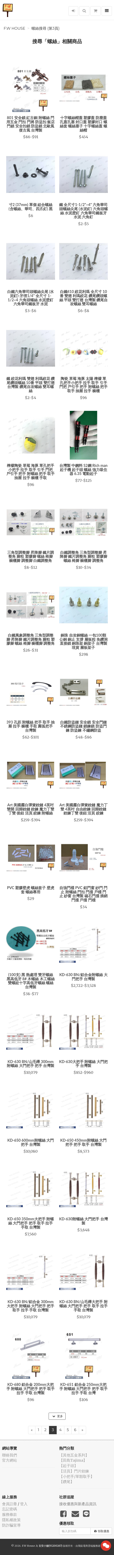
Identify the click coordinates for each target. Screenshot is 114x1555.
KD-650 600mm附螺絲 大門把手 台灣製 (30, 1142)
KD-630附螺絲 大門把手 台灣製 (83, 1221)
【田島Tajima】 (73, 1460)
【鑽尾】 (66, 1481)
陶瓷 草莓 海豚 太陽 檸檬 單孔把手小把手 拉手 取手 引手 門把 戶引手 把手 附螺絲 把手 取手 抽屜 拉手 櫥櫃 (83, 384)
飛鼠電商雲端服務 (88, 1545)
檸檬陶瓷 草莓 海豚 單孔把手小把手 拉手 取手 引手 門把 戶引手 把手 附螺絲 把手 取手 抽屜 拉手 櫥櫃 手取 (30, 471)
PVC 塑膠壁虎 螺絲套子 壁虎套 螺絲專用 (30, 889)
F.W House (14, 28)
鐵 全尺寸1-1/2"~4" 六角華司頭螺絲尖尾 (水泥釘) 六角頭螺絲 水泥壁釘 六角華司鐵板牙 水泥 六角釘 (83, 210)
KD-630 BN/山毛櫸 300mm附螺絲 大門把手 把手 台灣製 (30, 1063)
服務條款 (9, 1514)
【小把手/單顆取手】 (76, 1476)
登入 (24, 1503)
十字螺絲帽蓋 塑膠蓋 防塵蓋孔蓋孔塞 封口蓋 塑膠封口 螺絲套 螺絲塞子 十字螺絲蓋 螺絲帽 (83, 123)
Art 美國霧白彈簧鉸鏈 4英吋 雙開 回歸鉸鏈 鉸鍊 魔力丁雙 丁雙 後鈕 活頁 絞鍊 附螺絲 (30, 809)
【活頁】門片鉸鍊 (74, 1471)
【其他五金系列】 (74, 1455)
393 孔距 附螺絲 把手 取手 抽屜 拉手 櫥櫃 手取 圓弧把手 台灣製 (30, 726)
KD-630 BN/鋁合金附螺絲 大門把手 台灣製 (83, 976)
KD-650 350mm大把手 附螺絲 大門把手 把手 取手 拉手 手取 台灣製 (30, 1223)
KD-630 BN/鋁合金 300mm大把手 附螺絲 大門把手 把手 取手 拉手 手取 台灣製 (30, 1305)
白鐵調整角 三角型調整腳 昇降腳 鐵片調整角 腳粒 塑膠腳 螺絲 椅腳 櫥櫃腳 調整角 (83, 556)
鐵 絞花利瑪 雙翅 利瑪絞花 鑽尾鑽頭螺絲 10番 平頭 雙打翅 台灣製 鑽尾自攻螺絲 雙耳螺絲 (30, 384)
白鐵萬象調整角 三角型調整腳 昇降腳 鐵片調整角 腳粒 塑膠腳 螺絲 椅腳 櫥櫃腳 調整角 (30, 639)
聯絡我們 (9, 1455)
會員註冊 (9, 1503)
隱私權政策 (11, 1519)
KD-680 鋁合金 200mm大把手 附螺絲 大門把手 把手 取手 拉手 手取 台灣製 (30, 1388)
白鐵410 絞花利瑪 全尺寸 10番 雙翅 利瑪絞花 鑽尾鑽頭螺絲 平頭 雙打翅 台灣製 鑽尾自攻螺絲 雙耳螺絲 (83, 297)
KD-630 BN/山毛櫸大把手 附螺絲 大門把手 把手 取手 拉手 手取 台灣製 (83, 1305)
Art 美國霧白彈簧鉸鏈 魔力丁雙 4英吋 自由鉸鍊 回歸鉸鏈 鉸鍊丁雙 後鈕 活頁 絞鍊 (83, 809)
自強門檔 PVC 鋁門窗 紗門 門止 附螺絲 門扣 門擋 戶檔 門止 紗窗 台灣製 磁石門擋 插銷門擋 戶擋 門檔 (83, 893)
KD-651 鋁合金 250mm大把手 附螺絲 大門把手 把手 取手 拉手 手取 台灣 (83, 1388)
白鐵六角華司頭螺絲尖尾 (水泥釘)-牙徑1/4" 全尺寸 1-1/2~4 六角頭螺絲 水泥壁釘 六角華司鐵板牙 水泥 (30, 297)
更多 (57, 1416)
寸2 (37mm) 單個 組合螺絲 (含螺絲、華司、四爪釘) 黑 (31, 206)
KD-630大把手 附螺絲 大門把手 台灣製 (83, 1063)
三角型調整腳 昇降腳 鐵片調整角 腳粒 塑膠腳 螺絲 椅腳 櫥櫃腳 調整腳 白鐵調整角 (30, 556)
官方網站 (9, 1460)
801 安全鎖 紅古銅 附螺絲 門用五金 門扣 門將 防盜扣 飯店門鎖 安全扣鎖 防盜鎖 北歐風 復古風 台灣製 (30, 123)
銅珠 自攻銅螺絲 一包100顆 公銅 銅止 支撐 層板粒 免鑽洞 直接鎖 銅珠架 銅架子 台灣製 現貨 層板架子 (83, 641)
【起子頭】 (68, 1465)
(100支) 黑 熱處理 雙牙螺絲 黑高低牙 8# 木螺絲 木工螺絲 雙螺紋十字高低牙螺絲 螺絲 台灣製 (31, 980)
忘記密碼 (9, 1509)
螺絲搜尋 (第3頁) (45, 28)
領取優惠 (101, 1531)
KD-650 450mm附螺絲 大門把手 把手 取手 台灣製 (83, 1142)
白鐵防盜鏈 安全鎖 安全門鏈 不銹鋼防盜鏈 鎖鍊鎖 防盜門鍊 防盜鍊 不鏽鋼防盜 (83, 726)
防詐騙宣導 (11, 1525)
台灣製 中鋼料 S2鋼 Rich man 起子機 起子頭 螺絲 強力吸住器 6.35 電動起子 (83, 469)
